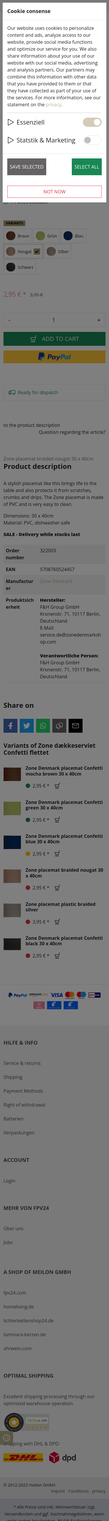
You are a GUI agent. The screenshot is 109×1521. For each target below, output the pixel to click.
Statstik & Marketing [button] (41, 140)
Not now (54, 192)
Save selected (27, 167)
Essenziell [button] (25, 122)
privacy (53, 104)
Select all (86, 167)
